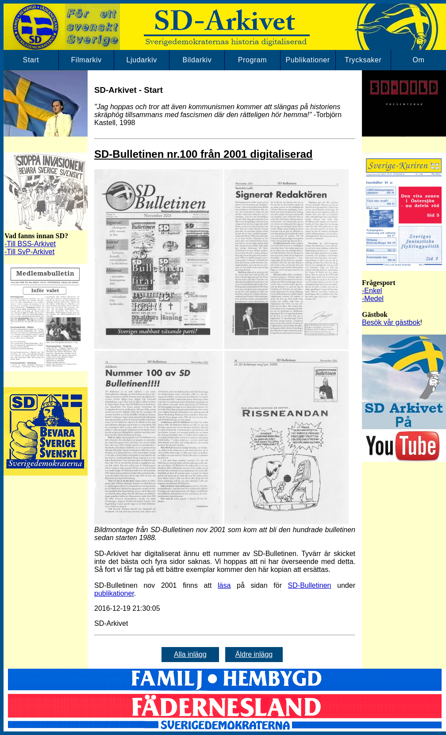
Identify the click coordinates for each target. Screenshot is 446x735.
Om (418, 60)
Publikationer (307, 60)
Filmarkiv (86, 60)
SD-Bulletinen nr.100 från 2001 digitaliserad (203, 154)
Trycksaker (363, 60)
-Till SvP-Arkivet (29, 251)
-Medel (373, 298)
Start (31, 60)
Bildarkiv (196, 60)
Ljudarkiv (142, 60)
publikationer (114, 593)
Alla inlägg (190, 654)
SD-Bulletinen (309, 585)
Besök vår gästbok (391, 322)
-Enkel (372, 290)
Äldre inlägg (254, 654)
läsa (224, 585)
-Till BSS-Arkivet (30, 244)
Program (252, 60)
